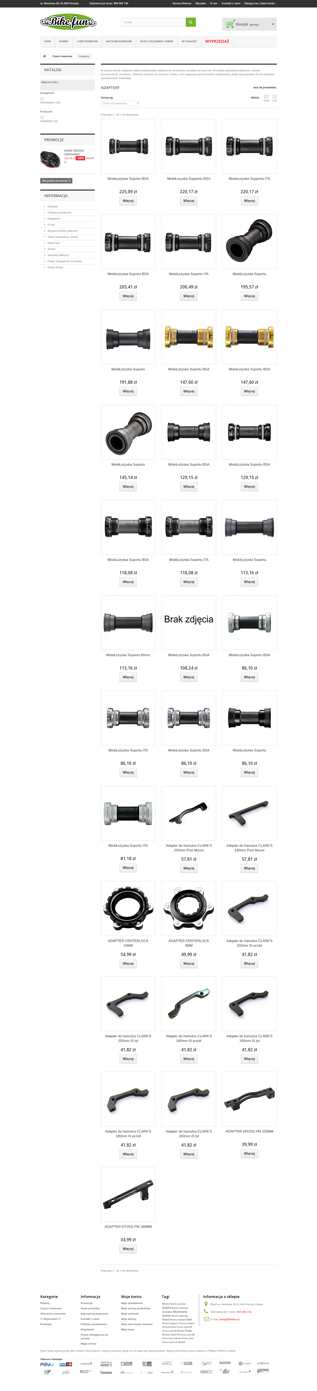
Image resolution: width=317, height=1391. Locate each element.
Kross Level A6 (169, 1331)
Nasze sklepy (55, 267)
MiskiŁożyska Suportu (249, 274)
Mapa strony (88, 1343)
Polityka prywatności (59, 212)
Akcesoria (180, 1311)
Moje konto (131, 1296)
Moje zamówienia (132, 1303)
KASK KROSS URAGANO (74, 152)
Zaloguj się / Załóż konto (259, 3)
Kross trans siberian (172, 1338)
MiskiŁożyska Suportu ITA (188, 274)
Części (166, 1307)
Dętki (189, 1319)
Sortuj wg (107, 97)
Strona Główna (182, 3)
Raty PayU (53, 242)
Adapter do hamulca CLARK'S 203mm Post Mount (189, 848)
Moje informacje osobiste (137, 1324)
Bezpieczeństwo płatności (62, 230)
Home (47, 41)
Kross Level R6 (184, 1327)
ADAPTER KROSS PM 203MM (249, 1131)
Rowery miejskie (178, 1320)
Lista (274, 98)
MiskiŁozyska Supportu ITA (249, 179)
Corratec (167, 1312)
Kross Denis (171, 1327)
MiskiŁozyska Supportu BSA (188, 179)
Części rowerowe (87, 41)
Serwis (51, 249)
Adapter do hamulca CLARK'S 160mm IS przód (189, 1038)
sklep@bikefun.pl (229, 1319)
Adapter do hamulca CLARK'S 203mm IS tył (128, 1038)
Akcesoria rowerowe (119, 41)
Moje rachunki (130, 1313)
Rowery (45, 1303)
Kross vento (168, 1342)
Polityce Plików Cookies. (222, 1350)
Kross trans (188, 1338)
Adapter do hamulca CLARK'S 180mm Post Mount (249, 848)
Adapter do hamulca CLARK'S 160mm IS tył (189, 1134)
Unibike (166, 1315)
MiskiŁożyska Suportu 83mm (128, 655)
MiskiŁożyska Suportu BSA (128, 179)
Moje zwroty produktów (135, 1308)
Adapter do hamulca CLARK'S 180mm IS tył (249, 1038)
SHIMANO (49, 121)
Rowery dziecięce (180, 1308)
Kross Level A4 (171, 1334)
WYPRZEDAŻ (217, 41)
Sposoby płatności (58, 255)
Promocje (54, 139)
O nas (213, 3)
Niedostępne (50, 102)
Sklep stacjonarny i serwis (156, 41)
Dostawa (52, 206)
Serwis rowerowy (179, 1316)
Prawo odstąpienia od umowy (64, 261)
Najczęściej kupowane (94, 1313)
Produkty (46, 1324)
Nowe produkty (90, 1308)
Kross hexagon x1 (171, 1323)
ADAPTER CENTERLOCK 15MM (128, 943)
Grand (165, 1319)
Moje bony (127, 1329)
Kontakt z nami (231, 3)
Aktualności (189, 41)
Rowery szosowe (178, 1304)
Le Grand (179, 1342)
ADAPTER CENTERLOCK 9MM (188, 943)
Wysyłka (200, 3)
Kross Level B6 (187, 1335)
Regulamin (53, 218)
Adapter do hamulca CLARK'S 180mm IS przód (128, 1134)
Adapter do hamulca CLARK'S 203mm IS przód (249, 943)
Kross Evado (184, 1330)
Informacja (56, 195)
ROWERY (64, 41)
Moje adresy (128, 1318)
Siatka (266, 98)
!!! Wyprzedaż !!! (50, 1318)
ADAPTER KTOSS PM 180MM (128, 1227)
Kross (165, 1303)
